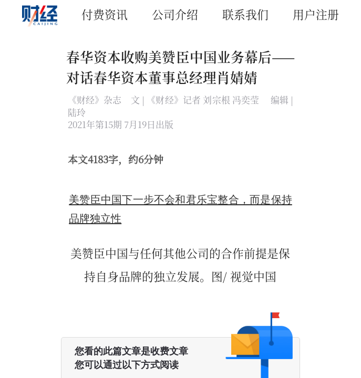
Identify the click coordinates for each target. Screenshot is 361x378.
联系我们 (245, 14)
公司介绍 (175, 14)
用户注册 (316, 14)
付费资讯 (104, 14)
